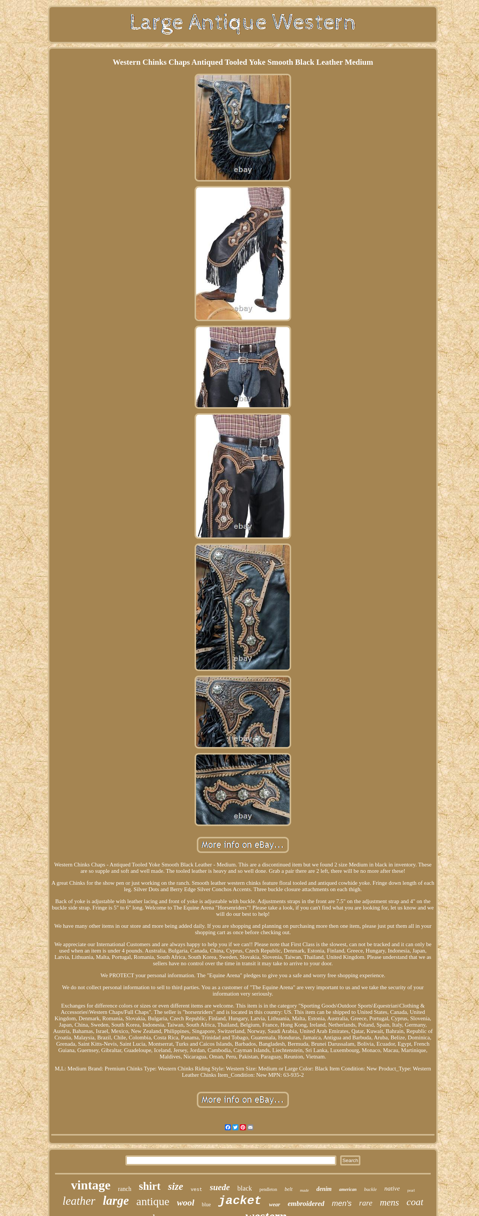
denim (324, 1189)
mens (389, 1202)
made (304, 1190)
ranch (124, 1189)
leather (78, 1200)
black (244, 1188)
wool (186, 1202)
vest (196, 1189)
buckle (370, 1189)
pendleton (268, 1189)
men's (342, 1203)
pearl (411, 1190)
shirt (150, 1186)
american (348, 1189)
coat (414, 1202)
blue (206, 1204)
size (175, 1186)
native (392, 1188)
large (116, 1200)
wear (274, 1204)
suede (220, 1187)
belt (289, 1189)
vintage (91, 1185)
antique (152, 1201)
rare (365, 1202)
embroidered (306, 1203)
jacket (239, 1201)
